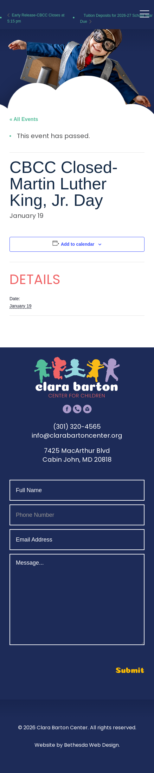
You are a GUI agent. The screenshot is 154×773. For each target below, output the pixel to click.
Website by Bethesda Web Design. (77, 745)
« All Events (24, 119)
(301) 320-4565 (77, 426)
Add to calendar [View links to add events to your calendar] (77, 244)
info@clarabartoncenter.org (77, 435)
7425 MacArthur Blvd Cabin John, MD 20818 (77, 455)
